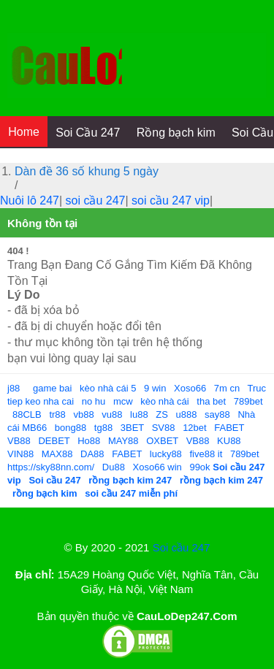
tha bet (211, 401)
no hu (94, 401)
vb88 (83, 414)
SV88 (163, 427)
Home (23, 132)
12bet (195, 427)
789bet (248, 401)
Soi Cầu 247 (88, 132)
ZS (162, 414)
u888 (186, 414)
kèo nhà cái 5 (108, 388)
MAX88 (57, 453)
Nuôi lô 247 (29, 200)
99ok (199, 467)
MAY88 (123, 440)
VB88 (19, 440)
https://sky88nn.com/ (50, 467)
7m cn (227, 388)
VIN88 (20, 453)
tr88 (57, 414)
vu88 (112, 414)
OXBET (162, 440)
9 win (155, 388)
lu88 (139, 414)
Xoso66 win (157, 467)
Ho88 (88, 440)
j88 (13, 388)
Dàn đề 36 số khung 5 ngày (87, 171)
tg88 (103, 427)
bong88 (70, 427)
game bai (52, 388)
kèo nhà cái (164, 401)
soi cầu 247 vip (171, 200)
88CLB (27, 414)
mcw (123, 401)
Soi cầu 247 (181, 547)
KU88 (229, 440)
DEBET (53, 440)
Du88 (113, 467)
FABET (229, 427)
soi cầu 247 (96, 200)
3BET (132, 427)
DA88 (92, 453)
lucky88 (166, 453)
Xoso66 (190, 388)
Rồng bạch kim (176, 132)
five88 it (205, 453)
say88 (217, 414)
